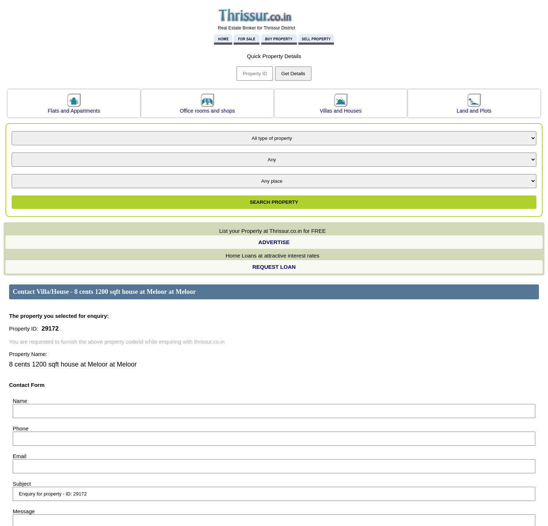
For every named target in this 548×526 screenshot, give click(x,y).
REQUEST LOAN (273, 267)
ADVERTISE (274, 242)
